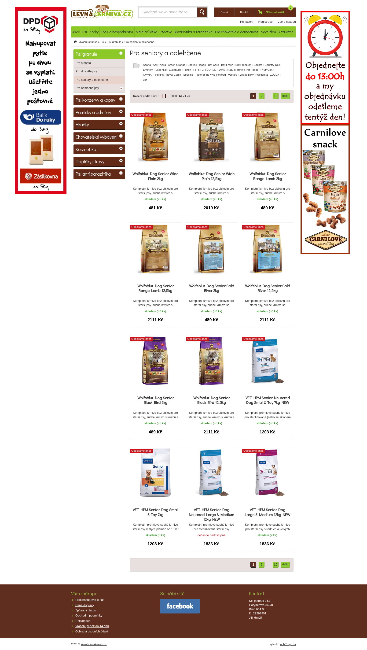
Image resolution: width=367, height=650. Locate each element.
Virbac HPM (246, 74)
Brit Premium (243, 64)
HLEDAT (202, 12)
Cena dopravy (84, 605)
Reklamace (82, 621)
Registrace (265, 21)
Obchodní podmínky (88, 615)
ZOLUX (274, 74)
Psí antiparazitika (93, 174)
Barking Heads (197, 64)
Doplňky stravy (90, 161)
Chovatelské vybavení (96, 137)
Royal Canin (173, 74)
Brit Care (213, 64)
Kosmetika (86, 149)
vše (145, 79)
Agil (155, 64)
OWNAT (148, 74)
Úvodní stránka (88, 42)
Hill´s (196, 69)
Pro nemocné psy (87, 88)
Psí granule (114, 42)
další (285, 95)
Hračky (82, 124)
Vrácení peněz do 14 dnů (92, 626)
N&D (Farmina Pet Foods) (243, 69)
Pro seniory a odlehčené (92, 79)
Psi (102, 42)
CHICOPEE (209, 69)
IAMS (221, 69)
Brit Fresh (227, 64)
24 (184, 95)
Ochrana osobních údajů (91, 631)
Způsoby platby (85, 610)
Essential (161, 69)
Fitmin (187, 69)
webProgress (288, 644)
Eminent (148, 69)
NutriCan (267, 69)
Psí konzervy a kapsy (95, 100)
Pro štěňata (83, 63)
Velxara (232, 74)
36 (188, 95)
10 (275, 96)
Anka (163, 64)
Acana (147, 64)
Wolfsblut (262, 74)
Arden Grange (176, 64)
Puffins (159, 74)
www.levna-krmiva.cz (94, 644)
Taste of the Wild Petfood (210, 74)
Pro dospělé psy (86, 71)
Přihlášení (246, 21)
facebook (180, 606)
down (165, 96)
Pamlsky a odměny (93, 112)
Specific (188, 74)
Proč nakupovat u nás (89, 600)
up (162, 96)
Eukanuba (175, 69)
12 (180, 95)
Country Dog (272, 64)
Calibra (258, 64)
